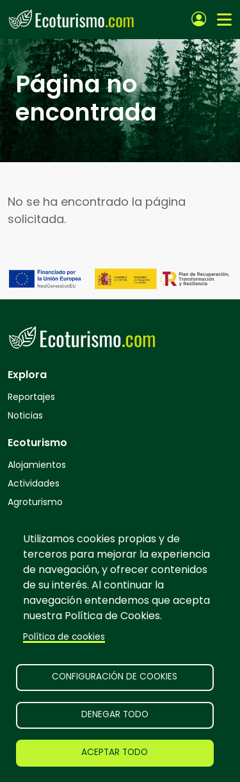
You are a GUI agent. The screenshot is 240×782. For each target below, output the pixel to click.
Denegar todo (114, 714)
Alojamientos (37, 464)
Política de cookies (64, 637)
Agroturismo (35, 501)
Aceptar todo (114, 752)
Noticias (25, 415)
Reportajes (31, 396)
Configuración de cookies (114, 676)
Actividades (34, 483)
